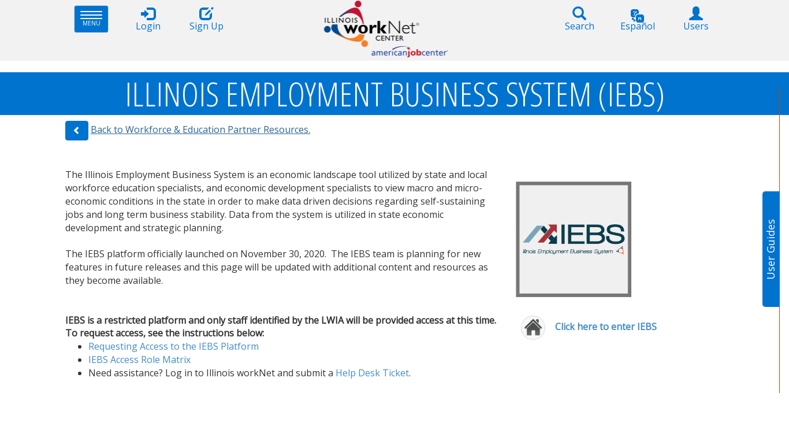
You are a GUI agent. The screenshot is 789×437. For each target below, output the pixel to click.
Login (148, 19)
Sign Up (206, 19)
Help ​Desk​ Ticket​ (372, 372)
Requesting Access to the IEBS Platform (173, 346)
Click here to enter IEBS (607, 326)
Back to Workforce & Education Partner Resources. (200, 129)
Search (579, 19)
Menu (94, 18)
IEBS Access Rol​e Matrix (139, 359)
